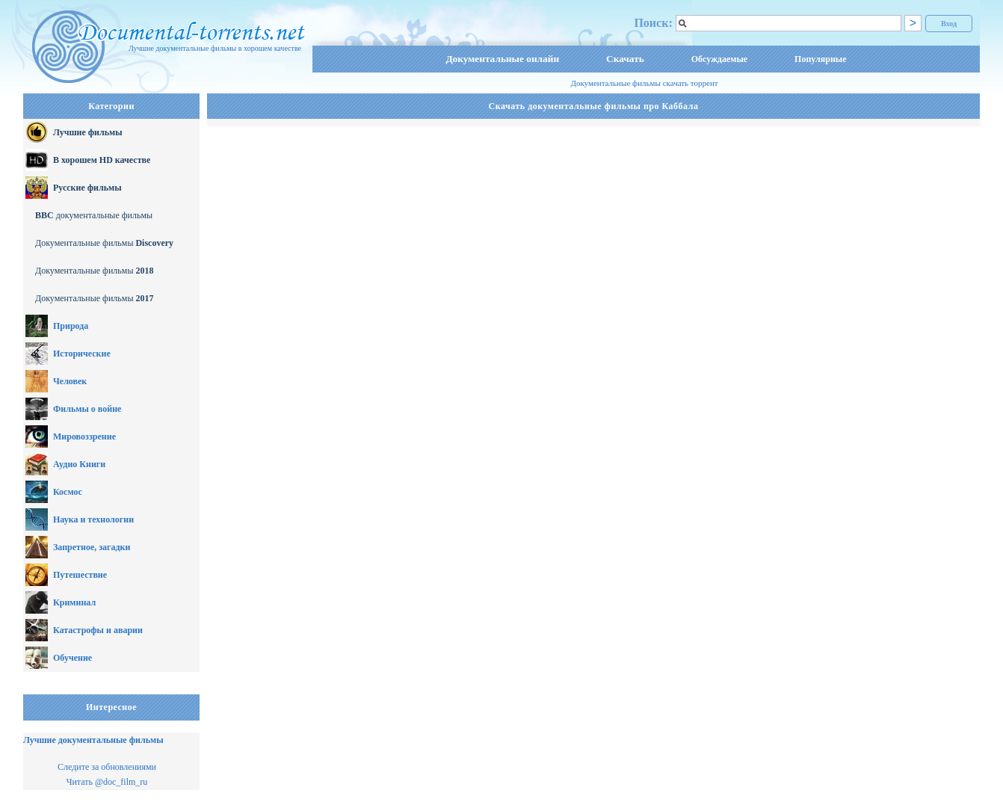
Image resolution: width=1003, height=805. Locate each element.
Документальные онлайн (502, 58)
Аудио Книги (79, 464)
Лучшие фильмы (88, 132)
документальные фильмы (93, 215)
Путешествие (80, 575)
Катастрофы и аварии (98, 630)
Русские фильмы (87, 187)
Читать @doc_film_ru (107, 782)
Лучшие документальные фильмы (93, 740)
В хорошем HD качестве (101, 160)
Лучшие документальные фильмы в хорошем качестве (215, 48)
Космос (67, 492)
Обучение (72, 658)
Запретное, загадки (91, 547)
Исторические (82, 353)
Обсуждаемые (719, 59)
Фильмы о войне (87, 409)
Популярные (820, 59)
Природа (70, 326)
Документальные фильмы (104, 243)
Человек (70, 381)
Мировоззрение (84, 436)
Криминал (74, 602)
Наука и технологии (93, 519)
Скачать (625, 58)
